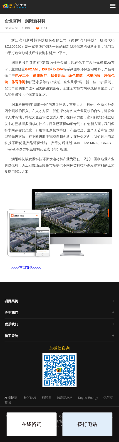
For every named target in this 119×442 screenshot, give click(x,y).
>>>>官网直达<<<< (26, 268)
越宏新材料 (65, 398)
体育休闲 (18, 82)
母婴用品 (58, 75)
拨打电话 (87, 424)
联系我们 (11, 324)
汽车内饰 (93, 75)
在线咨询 (32, 424)
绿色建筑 (75, 75)
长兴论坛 (30, 398)
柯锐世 (47, 398)
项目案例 (11, 301)
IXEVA (58, 69)
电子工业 (22, 75)
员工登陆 (11, 336)
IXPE (46, 69)
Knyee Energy (88, 398)
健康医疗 (40, 75)
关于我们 (11, 313)
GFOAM (31, 69)
